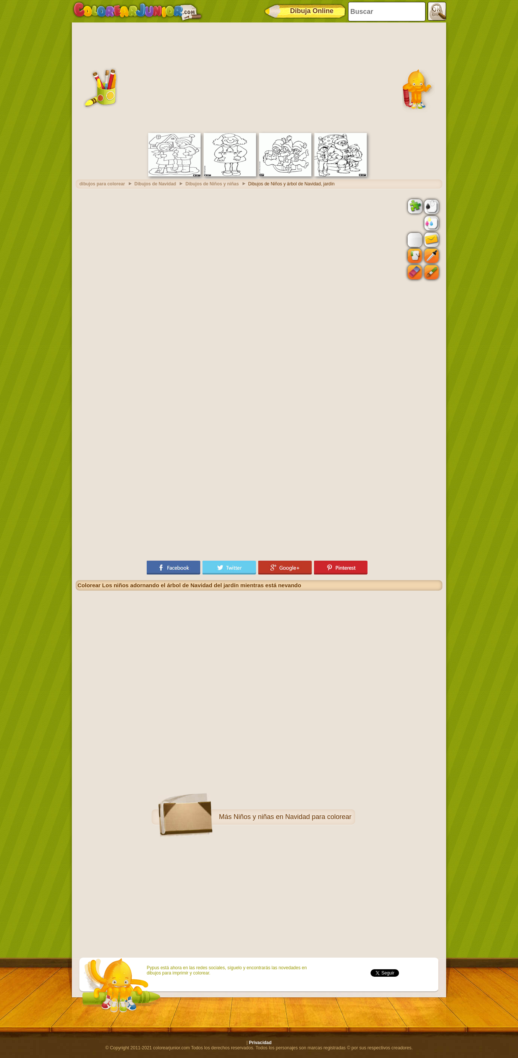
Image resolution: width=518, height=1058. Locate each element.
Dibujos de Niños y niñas (212, 184)
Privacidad (260, 1042)
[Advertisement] (259, 76)
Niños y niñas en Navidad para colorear (292, 817)
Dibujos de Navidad (155, 184)
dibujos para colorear (102, 184)
